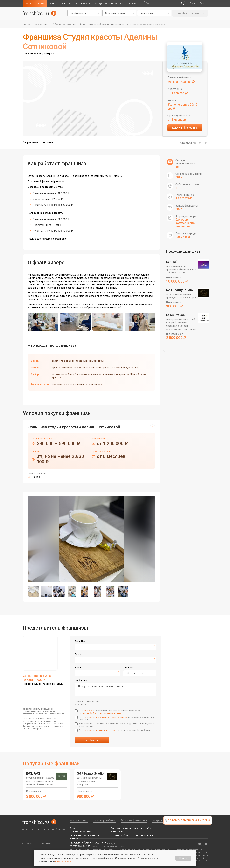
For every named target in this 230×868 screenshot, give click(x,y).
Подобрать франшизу (190, 13)
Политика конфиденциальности (84, 835)
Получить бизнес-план (185, 127)
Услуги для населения (65, 24)
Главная (26, 24)
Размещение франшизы (81, 831)
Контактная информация (81, 846)
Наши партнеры (118, 831)
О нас (72, 828)
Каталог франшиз (35, 3)
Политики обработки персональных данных (100, 713)
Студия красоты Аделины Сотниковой (148, 24)
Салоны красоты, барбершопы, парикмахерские (103, 24)
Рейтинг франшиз (84, 3)
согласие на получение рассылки (99, 730)
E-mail (78, 667)
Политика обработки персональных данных (90, 842)
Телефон (128, 667)
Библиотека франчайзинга (134, 820)
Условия (48, 142)
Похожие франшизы (183, 251)
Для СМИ (74, 838)
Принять (183, 858)
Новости (123, 3)
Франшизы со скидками (61, 3)
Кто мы (132, 3)
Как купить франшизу (106, 3)
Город (78, 654)
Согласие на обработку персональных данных (132, 835)
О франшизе (30, 142)
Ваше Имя (80, 641)
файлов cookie (63, 861)
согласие (88, 710)
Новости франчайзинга (104, 820)
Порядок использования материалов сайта (131, 828)
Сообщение (81, 680)
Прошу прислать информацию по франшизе (115, 689)
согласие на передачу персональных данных (105, 717)
